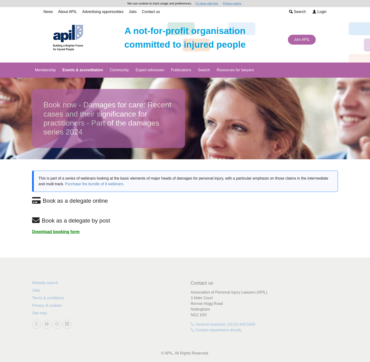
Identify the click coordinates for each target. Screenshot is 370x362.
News (48, 12)
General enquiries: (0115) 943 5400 (223, 324)
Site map (39, 313)
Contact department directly (216, 330)
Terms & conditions (48, 298)
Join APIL (302, 40)
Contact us (151, 12)
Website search (45, 283)
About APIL (67, 12)
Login (319, 12)
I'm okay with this (206, 3)
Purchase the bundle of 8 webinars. (94, 184)
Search (297, 12)
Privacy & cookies (47, 305)
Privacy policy (232, 3)
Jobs (133, 12)
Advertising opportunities (102, 12)
